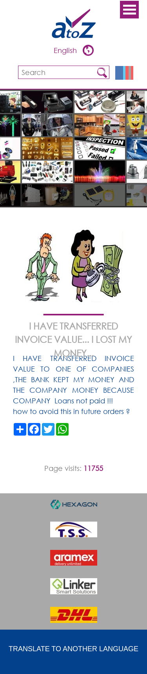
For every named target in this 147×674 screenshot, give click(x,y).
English (66, 50)
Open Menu (129, 9)
